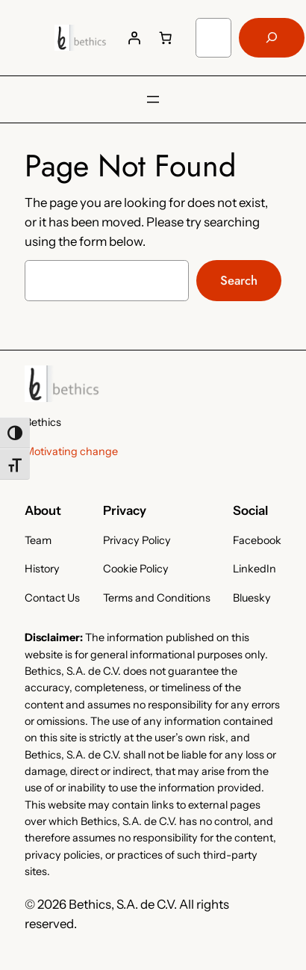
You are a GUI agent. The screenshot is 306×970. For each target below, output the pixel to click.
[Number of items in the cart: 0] (165, 37)
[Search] (272, 38)
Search (238, 280)
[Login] (134, 37)
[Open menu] (153, 99)
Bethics (43, 422)
